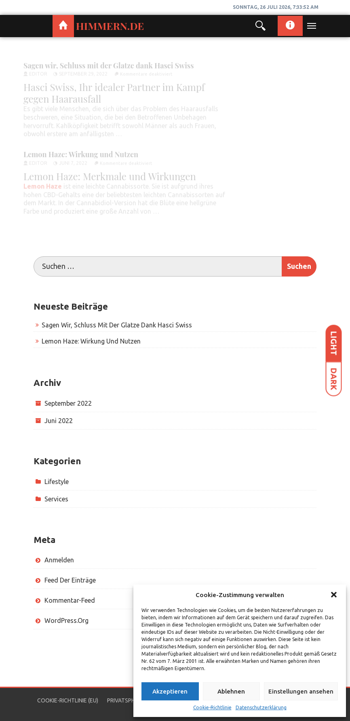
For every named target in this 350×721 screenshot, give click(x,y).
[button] (334, 595)
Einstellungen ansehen (300, 691)
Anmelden (59, 560)
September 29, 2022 (83, 71)
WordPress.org (66, 620)
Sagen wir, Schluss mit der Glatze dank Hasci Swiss (108, 62)
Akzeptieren (170, 691)
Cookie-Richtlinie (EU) (67, 700)
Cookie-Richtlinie (212, 707)
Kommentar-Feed (69, 600)
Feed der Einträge (70, 580)
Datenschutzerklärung (261, 707)
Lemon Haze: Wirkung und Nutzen (81, 152)
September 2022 (68, 403)
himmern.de (110, 25)
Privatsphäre (126, 700)
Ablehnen (231, 691)
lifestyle (56, 481)
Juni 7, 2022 (73, 160)
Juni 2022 (58, 420)
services (56, 499)
